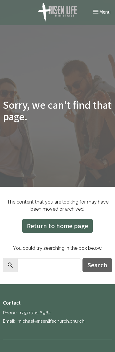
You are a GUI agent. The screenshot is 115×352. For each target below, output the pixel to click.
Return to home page (57, 225)
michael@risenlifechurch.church (51, 321)
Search (97, 264)
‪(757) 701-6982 (35, 313)
